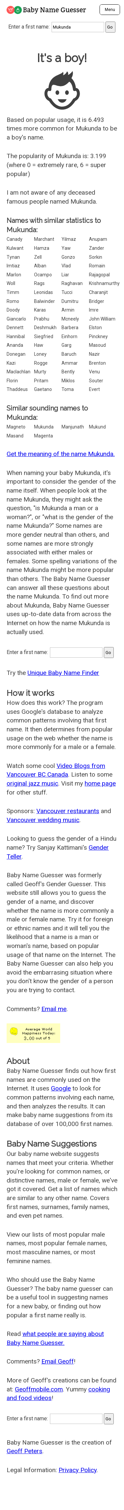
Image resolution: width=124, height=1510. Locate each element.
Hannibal (16, 336)
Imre (94, 310)
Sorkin (95, 257)
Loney (40, 354)
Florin (12, 380)
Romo (13, 301)
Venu (94, 371)
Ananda (15, 345)
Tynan (13, 257)
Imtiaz (13, 265)
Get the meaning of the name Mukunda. (61, 454)
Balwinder (44, 301)
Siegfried (43, 336)
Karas (40, 310)
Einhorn (69, 336)
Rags (39, 283)
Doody (13, 310)
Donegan (16, 354)
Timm (13, 292)
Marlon (14, 274)
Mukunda (44, 426)
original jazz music (32, 783)
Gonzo (68, 257)
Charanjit (98, 292)
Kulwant (15, 248)
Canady (14, 239)
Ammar (70, 363)
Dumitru (70, 301)
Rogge (41, 363)
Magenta (43, 435)
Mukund (97, 426)
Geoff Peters (24, 1451)
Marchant (44, 239)
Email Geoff (57, 1361)
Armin (68, 310)
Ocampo (43, 274)
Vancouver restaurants (67, 811)
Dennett (15, 327)
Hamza (41, 248)
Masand (15, 435)
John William (102, 319)
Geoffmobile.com (39, 1389)
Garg (66, 345)
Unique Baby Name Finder (63, 673)
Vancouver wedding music (43, 820)
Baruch (69, 354)
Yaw (66, 248)
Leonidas (43, 292)
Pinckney (98, 336)
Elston (95, 327)
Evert (94, 389)
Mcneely (70, 319)
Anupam (98, 239)
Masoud (97, 345)
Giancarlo (16, 319)
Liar (65, 274)
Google (61, 1088)
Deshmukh (45, 327)
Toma (68, 389)
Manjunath (73, 426)
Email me (53, 1009)
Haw (38, 345)
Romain (97, 265)
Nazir (94, 354)
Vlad (66, 265)
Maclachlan (18, 371)
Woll (11, 283)
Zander (96, 248)
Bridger (96, 301)
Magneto (16, 426)
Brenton (97, 363)
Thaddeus (17, 389)
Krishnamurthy (104, 283)
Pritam (41, 380)
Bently (68, 371)
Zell (38, 257)
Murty (40, 371)
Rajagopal (99, 274)
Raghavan (72, 283)
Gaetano (43, 389)
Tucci (67, 292)
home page (100, 783)
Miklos (68, 380)
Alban (40, 265)
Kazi (11, 363)
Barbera (70, 327)
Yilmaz (69, 239)
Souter (96, 380)
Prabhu (41, 319)
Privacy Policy (78, 1470)
